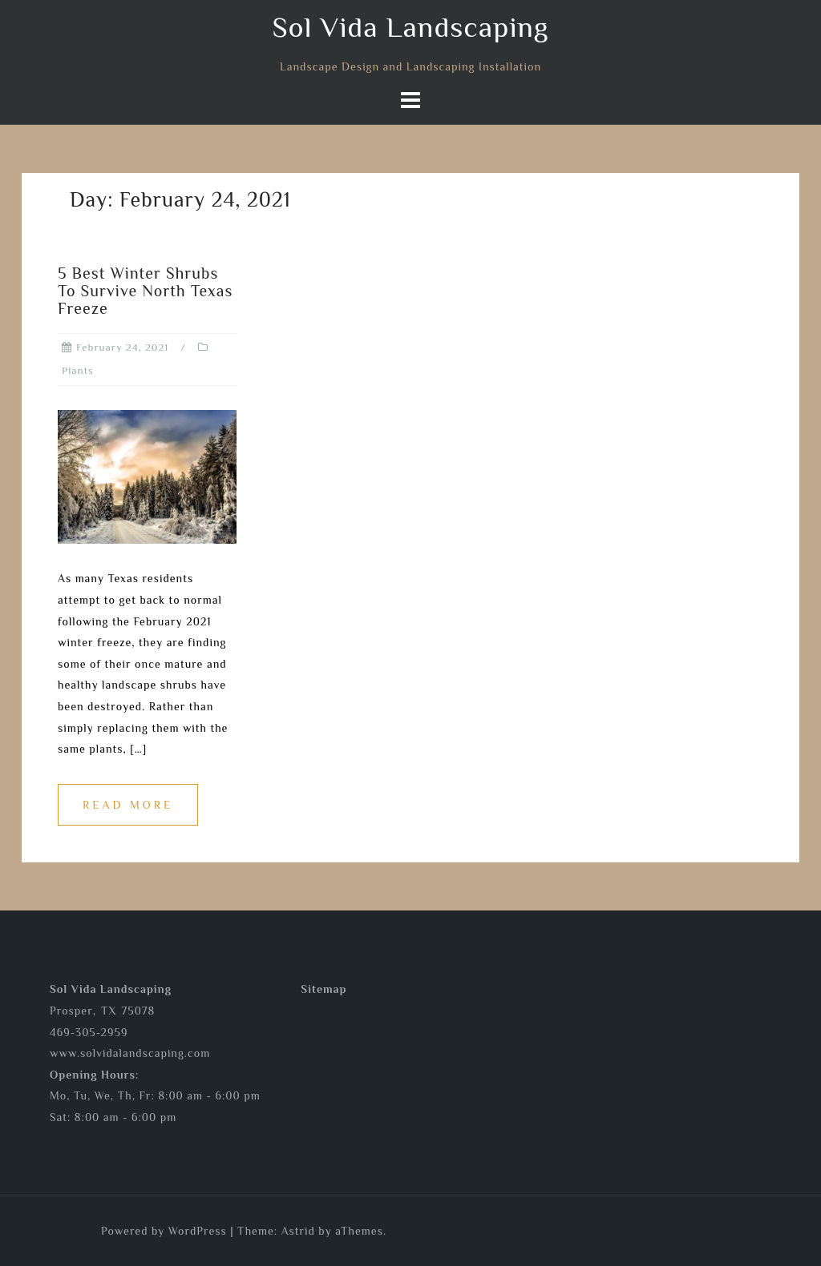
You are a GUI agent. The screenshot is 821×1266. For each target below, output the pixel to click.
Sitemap (323, 989)
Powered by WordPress (164, 1230)
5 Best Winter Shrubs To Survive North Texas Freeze (145, 290)
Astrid (298, 1230)
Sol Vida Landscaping (410, 27)
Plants (78, 370)
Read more (128, 804)
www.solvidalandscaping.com (130, 1053)
